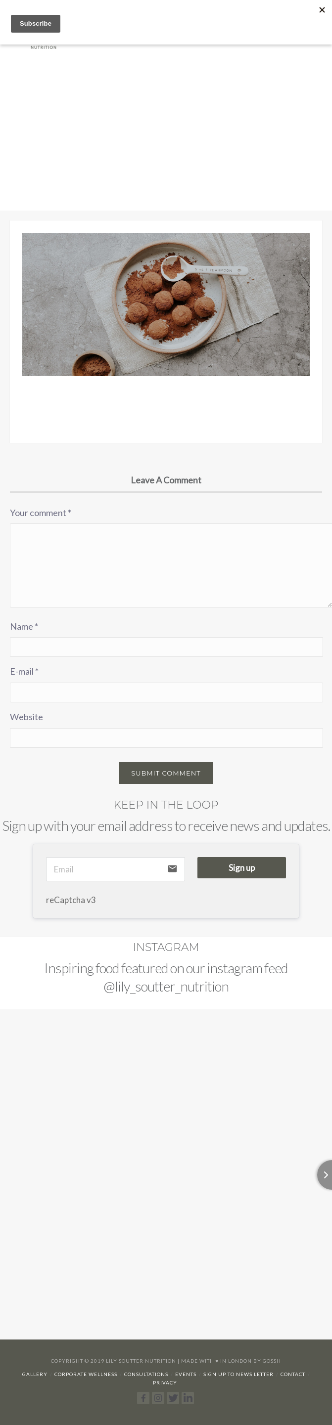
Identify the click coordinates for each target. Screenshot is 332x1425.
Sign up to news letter (238, 1374)
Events (185, 1374)
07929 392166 (287, 12)
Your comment (40, 512)
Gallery (34, 1374)
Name (24, 626)
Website (26, 716)
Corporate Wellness (85, 1374)
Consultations (146, 1374)
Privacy (165, 1382)
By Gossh (267, 1361)
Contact (293, 1374)
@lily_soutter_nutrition (166, 986)
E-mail (24, 671)
